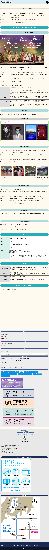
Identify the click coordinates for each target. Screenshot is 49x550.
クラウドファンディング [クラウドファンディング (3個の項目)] (6, 373)
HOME (24, 548)
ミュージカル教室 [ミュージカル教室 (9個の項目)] (28, 373)
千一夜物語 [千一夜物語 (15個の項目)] (35, 373)
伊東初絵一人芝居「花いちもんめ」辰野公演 (11, 367)
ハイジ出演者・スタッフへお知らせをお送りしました (13, 365)
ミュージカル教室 (6, 334)
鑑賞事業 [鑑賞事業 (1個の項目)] (40, 373)
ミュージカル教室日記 (7, 343)
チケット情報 (5, 351)
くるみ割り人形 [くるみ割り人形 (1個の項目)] (27, 371)
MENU (47, 2)
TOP (8, 548)
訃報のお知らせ (4, 362)
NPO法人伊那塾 (6, 338)
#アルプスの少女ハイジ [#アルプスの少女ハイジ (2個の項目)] (14, 371)
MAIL (40, 548)
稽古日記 (4, 346)
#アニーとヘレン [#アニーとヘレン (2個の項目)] (5, 371)
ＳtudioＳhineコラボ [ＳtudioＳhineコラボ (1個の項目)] (6, 376)
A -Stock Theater (24, 441)
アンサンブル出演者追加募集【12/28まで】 (11, 360)
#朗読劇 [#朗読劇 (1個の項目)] (21, 371)
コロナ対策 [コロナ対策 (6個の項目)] (14, 373)
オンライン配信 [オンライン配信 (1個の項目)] (35, 371)
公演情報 (4, 336)
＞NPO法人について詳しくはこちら (24, 434)
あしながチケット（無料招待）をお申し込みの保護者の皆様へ (15, 358)
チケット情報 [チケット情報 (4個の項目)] (20, 373)
